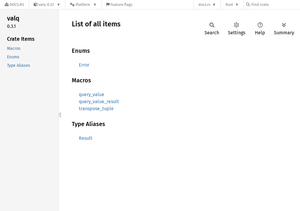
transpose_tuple (96, 108)
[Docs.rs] (14, 4)
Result (85, 138)
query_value (91, 94)
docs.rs (204, 4)
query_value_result (99, 101)
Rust (229, 4)
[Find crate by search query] (275, 4)
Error (84, 65)
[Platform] (83, 4)
